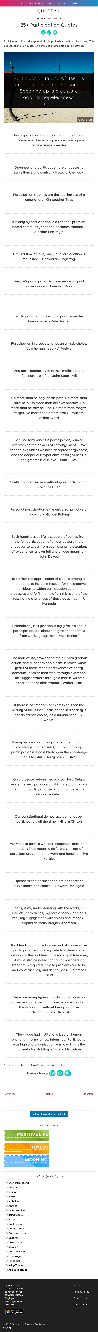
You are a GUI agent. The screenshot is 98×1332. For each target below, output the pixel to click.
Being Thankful (16, 1265)
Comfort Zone (16, 1228)
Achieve (12, 1196)
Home (19, 3)
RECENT (75, 3)
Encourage (14, 1256)
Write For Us (81, 1304)
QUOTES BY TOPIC (35, 3)
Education (14, 1260)
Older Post (88, 1093)
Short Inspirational (18, 1182)
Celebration (15, 1242)
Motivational (15, 1187)
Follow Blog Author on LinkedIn (49, 1114)
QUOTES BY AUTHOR (58, 3)
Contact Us (80, 1298)
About (77, 1285)
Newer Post (10, 1093)
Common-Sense (17, 1251)
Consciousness (17, 1233)
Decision (13, 1247)
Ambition (13, 1201)
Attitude (12, 1205)
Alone (11, 1219)
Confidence (15, 1224)
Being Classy (15, 1214)
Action (12, 1192)
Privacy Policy (81, 1291)
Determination (16, 1210)
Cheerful (13, 1237)
